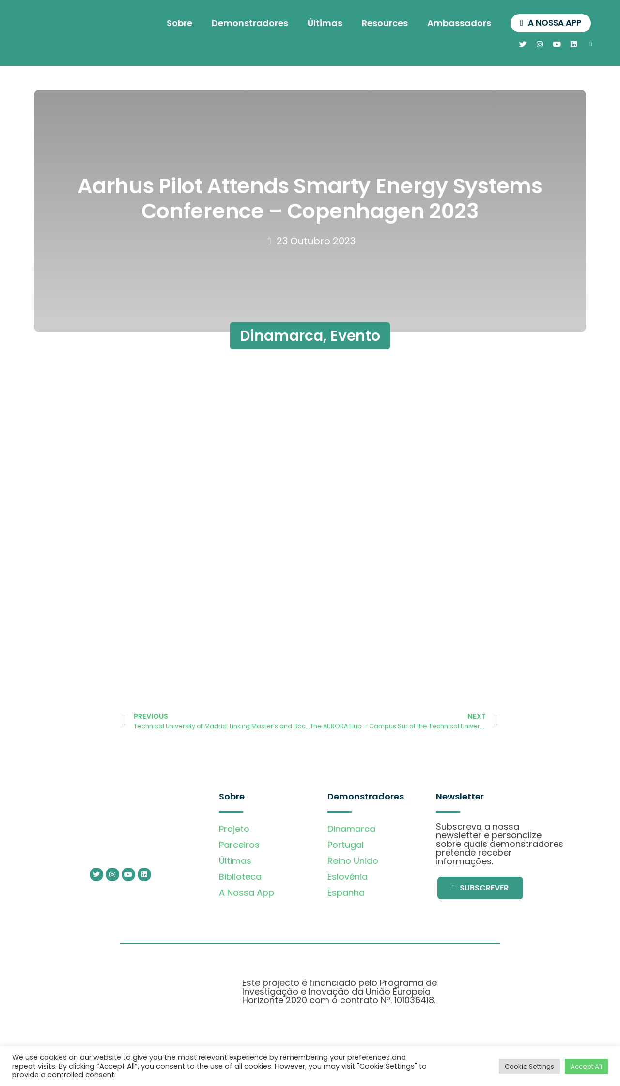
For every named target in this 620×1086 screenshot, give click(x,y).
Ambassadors (454, 23)
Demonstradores (245, 23)
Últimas (320, 23)
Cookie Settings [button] (529, 1066)
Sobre (174, 23)
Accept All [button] (586, 1066)
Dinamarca (281, 336)
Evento (355, 336)
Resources (380, 23)
